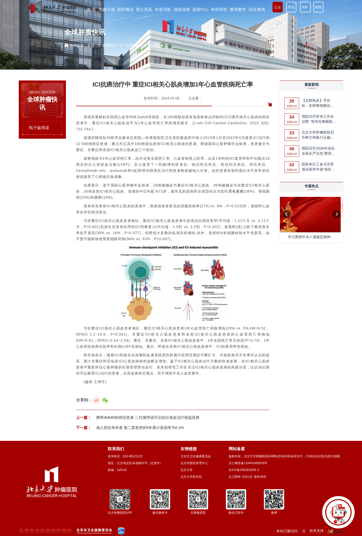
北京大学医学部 (191, 477)
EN (305, 7)
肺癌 (98, 197)
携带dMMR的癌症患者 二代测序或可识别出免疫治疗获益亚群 (147, 417)
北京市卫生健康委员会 (195, 456)
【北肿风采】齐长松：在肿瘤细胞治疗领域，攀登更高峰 (318, 103)
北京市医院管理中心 (194, 463)
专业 (291, 7)
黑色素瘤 (236, 191)
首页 (90, 45)
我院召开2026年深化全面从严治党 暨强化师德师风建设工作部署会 (318, 151)
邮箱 (318, 7)
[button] (286, 214)
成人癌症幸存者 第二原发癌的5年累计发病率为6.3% (139, 427)
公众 (277, 7)
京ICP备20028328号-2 (244, 470)
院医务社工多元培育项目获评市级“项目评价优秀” (318, 167)
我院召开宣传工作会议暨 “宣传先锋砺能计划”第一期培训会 (319, 119)
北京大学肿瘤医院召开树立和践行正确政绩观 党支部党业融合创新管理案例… (318, 135)
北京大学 (186, 470)
